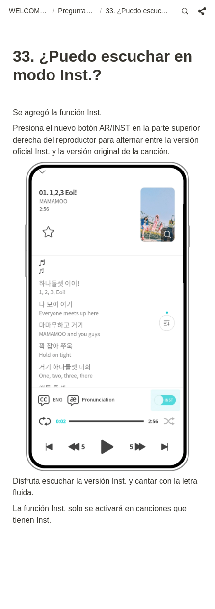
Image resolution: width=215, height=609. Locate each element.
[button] (28, 11)
